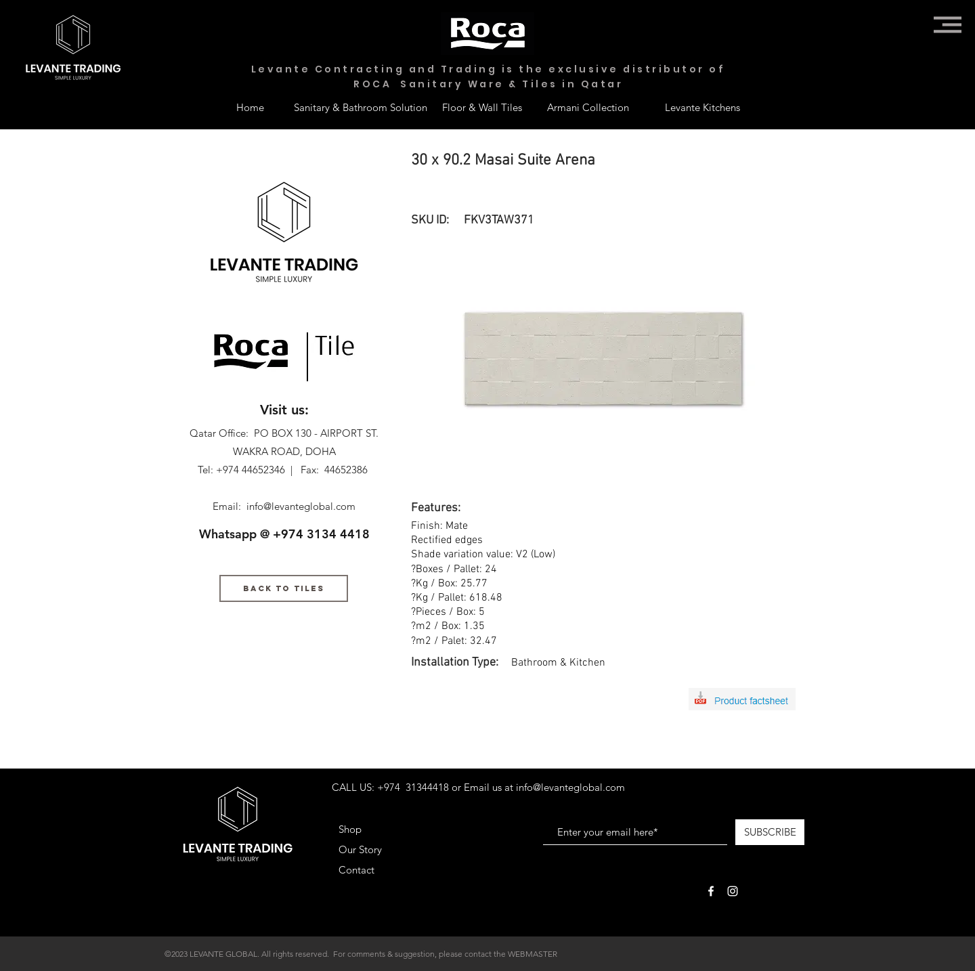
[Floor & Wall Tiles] (482, 107)
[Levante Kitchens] (702, 107)
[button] (947, 25)
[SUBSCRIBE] (769, 832)
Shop (350, 829)
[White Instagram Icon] (732, 891)
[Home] (250, 107)
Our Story (360, 849)
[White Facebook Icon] (711, 891)
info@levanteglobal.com (300, 506)
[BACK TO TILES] (283, 588)
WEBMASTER (532, 954)
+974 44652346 (250, 469)
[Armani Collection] (588, 107)
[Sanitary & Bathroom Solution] (360, 107)
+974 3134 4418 (321, 534)
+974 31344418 (413, 787)
